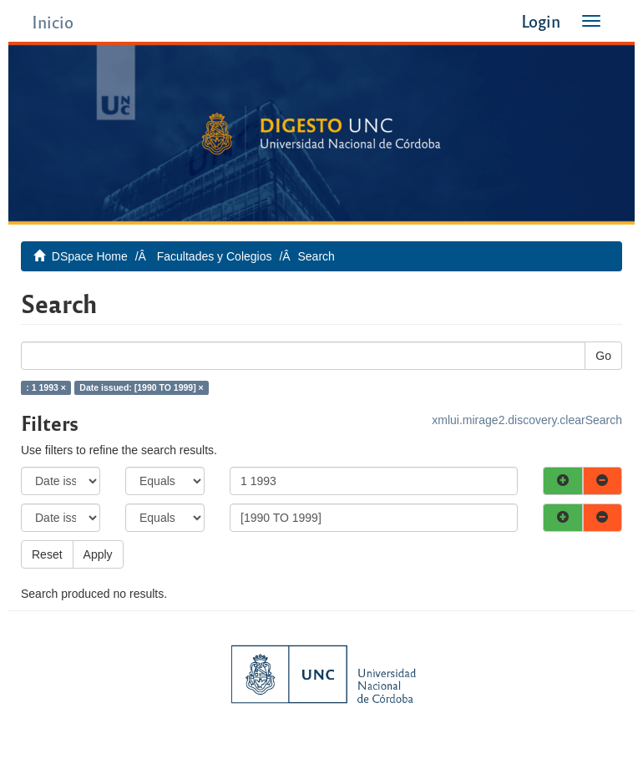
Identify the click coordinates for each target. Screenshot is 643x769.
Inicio (52, 21)
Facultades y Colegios (214, 256)
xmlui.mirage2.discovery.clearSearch (527, 420)
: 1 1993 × (46, 387)
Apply (98, 554)
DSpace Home (90, 256)
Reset (47, 554)
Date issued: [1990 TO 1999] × (141, 387)
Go (603, 355)
